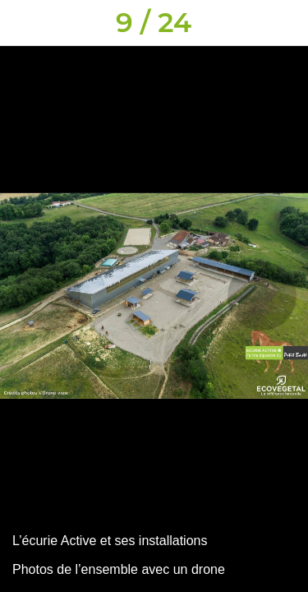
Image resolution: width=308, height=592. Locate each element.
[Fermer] (23, 23)
